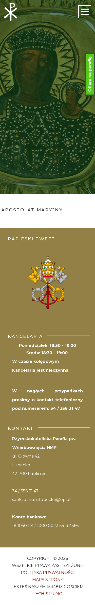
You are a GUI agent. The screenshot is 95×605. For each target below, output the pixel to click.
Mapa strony (47, 579)
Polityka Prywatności (47, 572)
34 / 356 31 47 (65, 408)
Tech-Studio (48, 593)
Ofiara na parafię (90, 74)
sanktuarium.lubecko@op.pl (41, 499)
